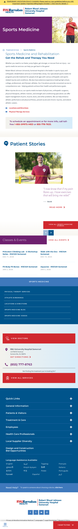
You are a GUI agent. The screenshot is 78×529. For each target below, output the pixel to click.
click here (59, 487)
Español (36, 474)
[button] (65, 525)
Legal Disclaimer (51, 520)
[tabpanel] (39, 168)
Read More (56, 207)
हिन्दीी (43, 467)
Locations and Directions (18, 108)
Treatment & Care (12, 50)
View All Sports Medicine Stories (61, 225)
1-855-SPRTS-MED (24, 124)
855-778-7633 (44, 124)
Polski (43, 471)
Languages (39, 520)
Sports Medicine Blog (15, 310)
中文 (25, 471)
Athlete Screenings (14, 298)
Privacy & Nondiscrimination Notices (19, 520)
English (9, 464)
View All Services (19, 378)
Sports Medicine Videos (16, 316)
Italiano (62, 467)
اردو (60, 474)
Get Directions (19, 357)
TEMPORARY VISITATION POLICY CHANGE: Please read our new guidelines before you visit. (40, 1)
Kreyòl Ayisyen (30, 467)
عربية (26, 464)
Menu (5, 525)
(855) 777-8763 (21, 364)
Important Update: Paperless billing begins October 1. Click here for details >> (40, 3)
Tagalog (44, 464)
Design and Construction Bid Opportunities (20, 449)
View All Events (57, 240)
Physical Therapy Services (19, 112)
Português (63, 471)
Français (62, 464)
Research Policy (64, 520)
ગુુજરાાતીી (9, 467)
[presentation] (60, 199)
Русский (9, 474)
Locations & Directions (16, 304)
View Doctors (17, 338)
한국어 (8, 471)
